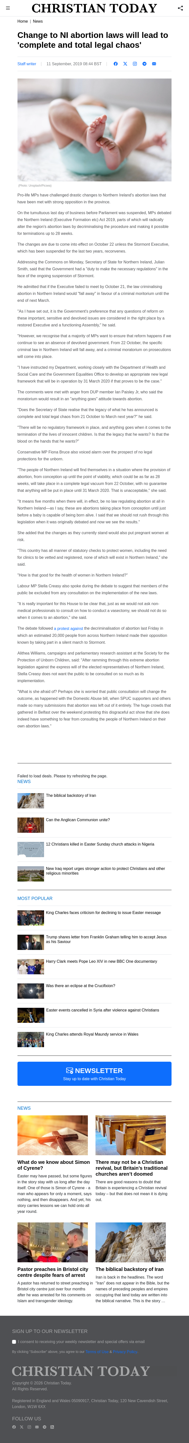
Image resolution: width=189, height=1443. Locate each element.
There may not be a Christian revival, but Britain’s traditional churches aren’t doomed (131, 1168)
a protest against (68, 628)
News (38, 21)
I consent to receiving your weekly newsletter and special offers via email (81, 1342)
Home (22, 21)
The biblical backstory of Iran (129, 1269)
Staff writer (26, 64)
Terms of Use (97, 1352)
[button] (8, 9)
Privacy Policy (125, 1352)
